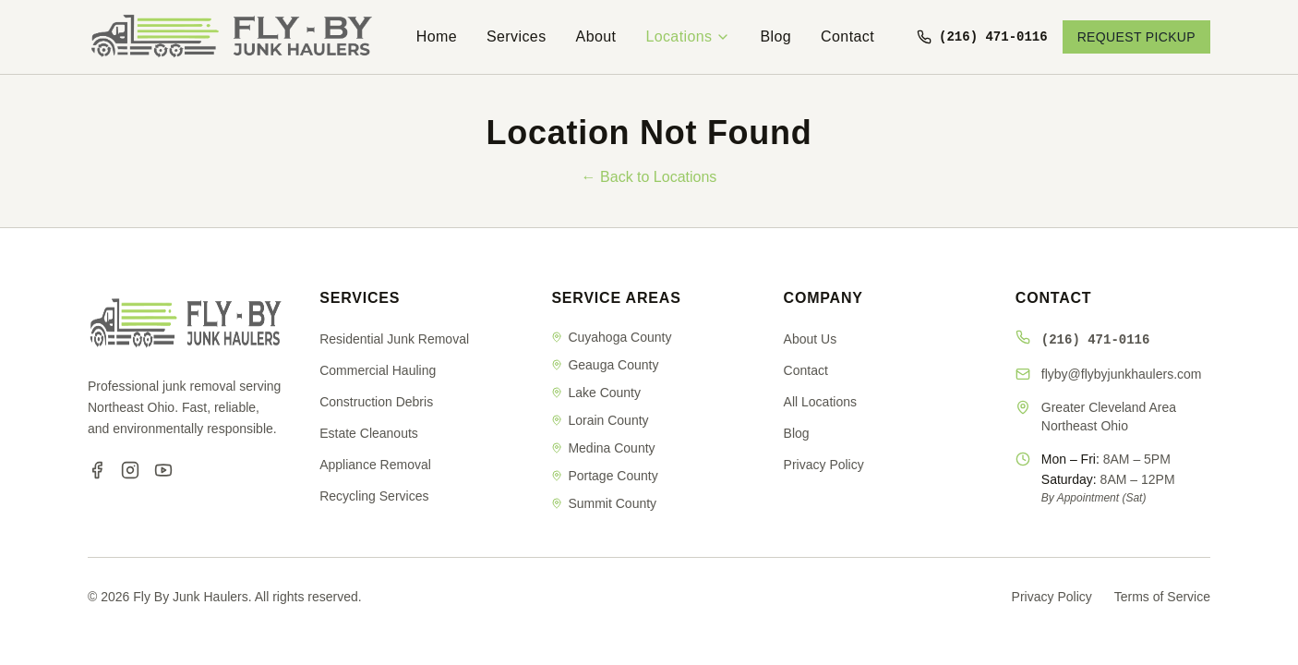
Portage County (604, 475)
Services (517, 36)
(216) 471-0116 (1095, 338)
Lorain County (599, 420)
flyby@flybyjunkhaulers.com (1121, 374)
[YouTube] (163, 470)
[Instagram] (130, 470)
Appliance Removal (375, 464)
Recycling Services (373, 496)
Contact (847, 36)
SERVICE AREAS (615, 298)
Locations (687, 36)
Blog (775, 36)
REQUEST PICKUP (1136, 37)
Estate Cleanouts (368, 433)
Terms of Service (1162, 596)
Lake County (596, 392)
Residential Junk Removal (394, 339)
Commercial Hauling (377, 370)
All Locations (820, 401)
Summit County (603, 503)
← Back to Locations (649, 177)
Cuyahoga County (611, 337)
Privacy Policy (824, 464)
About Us (810, 339)
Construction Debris (376, 401)
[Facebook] (97, 470)
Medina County (603, 448)
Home (436, 36)
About (596, 36)
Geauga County (604, 364)
